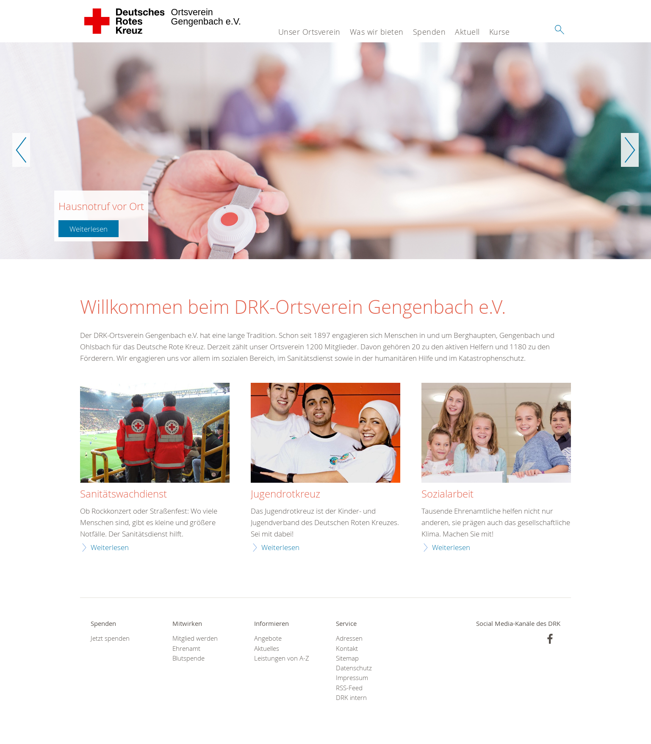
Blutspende (188, 658)
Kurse (499, 32)
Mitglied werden (195, 638)
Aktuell (467, 32)
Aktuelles (266, 648)
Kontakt (347, 648)
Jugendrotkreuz (285, 494)
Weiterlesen (88, 229)
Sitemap (347, 658)
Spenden (429, 32)
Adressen (349, 638)
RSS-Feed (349, 688)
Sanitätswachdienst (123, 494)
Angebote (268, 638)
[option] (325, 150)
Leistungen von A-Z (281, 658)
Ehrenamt (186, 648)
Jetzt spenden (110, 638)
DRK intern (351, 698)
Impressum (352, 678)
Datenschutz (354, 668)
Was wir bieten (377, 32)
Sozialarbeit (447, 494)
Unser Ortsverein (309, 32)
